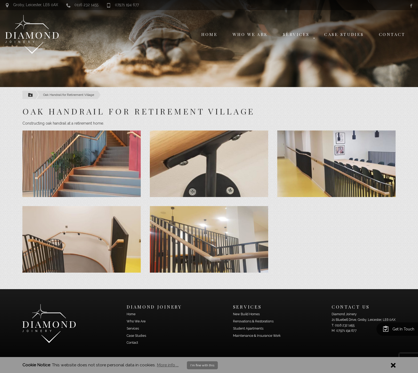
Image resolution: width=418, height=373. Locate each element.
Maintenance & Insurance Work (257, 336)
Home (209, 34)
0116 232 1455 (82, 5)
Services (296, 34)
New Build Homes (246, 314)
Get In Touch (398, 328)
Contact (392, 34)
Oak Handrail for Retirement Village (68, 95)
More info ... (168, 364)
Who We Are (250, 34)
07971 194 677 (123, 5)
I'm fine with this (202, 365)
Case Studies (344, 34)
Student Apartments (248, 328)
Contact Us (351, 307)
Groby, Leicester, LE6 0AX (31, 5)
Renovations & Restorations (253, 321)
